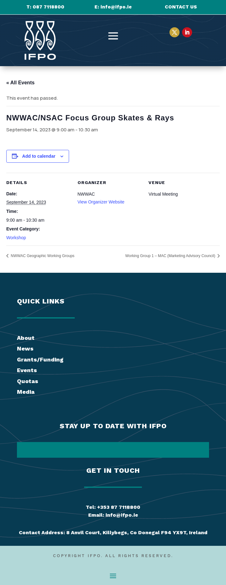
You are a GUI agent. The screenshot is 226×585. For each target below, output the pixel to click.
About (26, 338)
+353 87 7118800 (118, 507)
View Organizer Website (101, 201)
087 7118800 (48, 7)
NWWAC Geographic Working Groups (42, 256)
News (25, 348)
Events (27, 370)
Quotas (27, 381)
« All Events (20, 82)
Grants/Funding (40, 359)
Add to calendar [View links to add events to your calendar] (39, 156)
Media (26, 391)
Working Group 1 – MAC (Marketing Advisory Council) (170, 256)
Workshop (16, 237)
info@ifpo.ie (116, 7)
